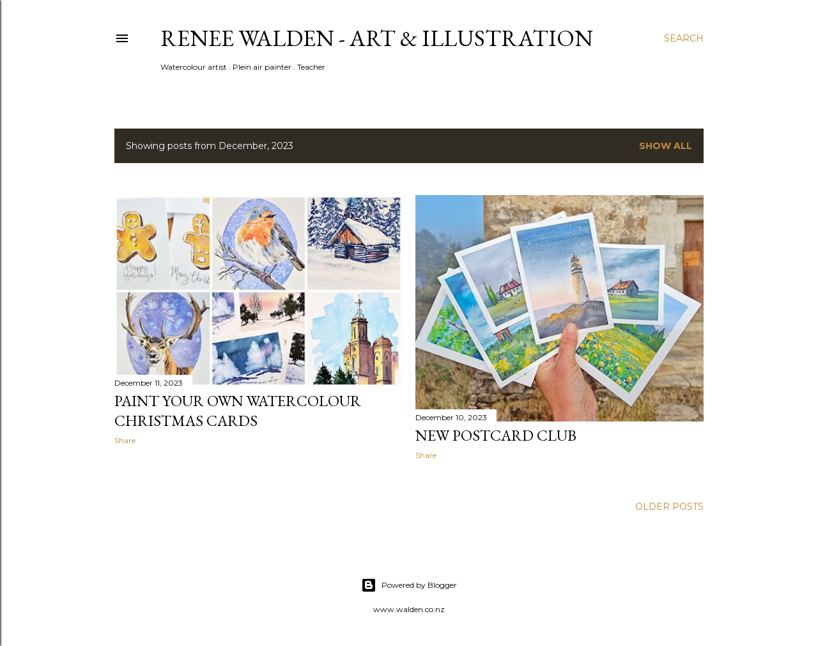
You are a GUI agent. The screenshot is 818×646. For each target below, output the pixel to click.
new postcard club (495, 435)
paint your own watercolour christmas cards (237, 410)
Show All (665, 146)
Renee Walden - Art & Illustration (376, 38)
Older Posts (669, 506)
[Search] (684, 38)
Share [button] (124, 440)
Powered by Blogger (409, 585)
